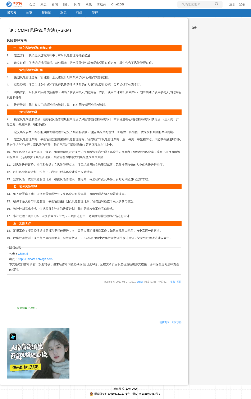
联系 (63, 12)
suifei (140, 281)
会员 (32, 4)
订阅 (79, 12)
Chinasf (23, 253)
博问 (66, 4)
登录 (242, 4)
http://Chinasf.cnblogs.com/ (35, 259)
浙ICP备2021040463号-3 (146, 393)
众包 (89, 4)
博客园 (12, 12)
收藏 (172, 281)
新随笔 (46, 12)
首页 (29, 12)
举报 (179, 281)
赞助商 (101, 4)
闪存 (77, 4)
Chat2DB (117, 4)
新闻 (55, 4)
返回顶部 (177, 322)
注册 (232, 4)
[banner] (14, 4)
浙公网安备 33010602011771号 (110, 393)
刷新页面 (164, 322)
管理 (95, 12)
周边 (43, 4)
